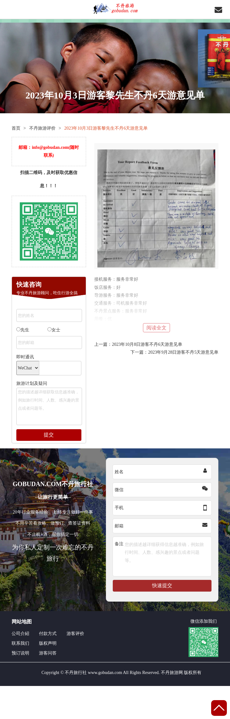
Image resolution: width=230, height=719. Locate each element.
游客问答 (48, 653)
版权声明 (48, 643)
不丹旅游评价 (42, 128)
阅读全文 (156, 327)
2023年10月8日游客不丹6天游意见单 (147, 344)
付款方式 (48, 633)
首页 (16, 128)
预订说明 (20, 653)
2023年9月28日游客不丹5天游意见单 (183, 352)
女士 (53, 329)
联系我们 (20, 643)
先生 (22, 329)
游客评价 (75, 633)
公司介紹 (20, 633)
